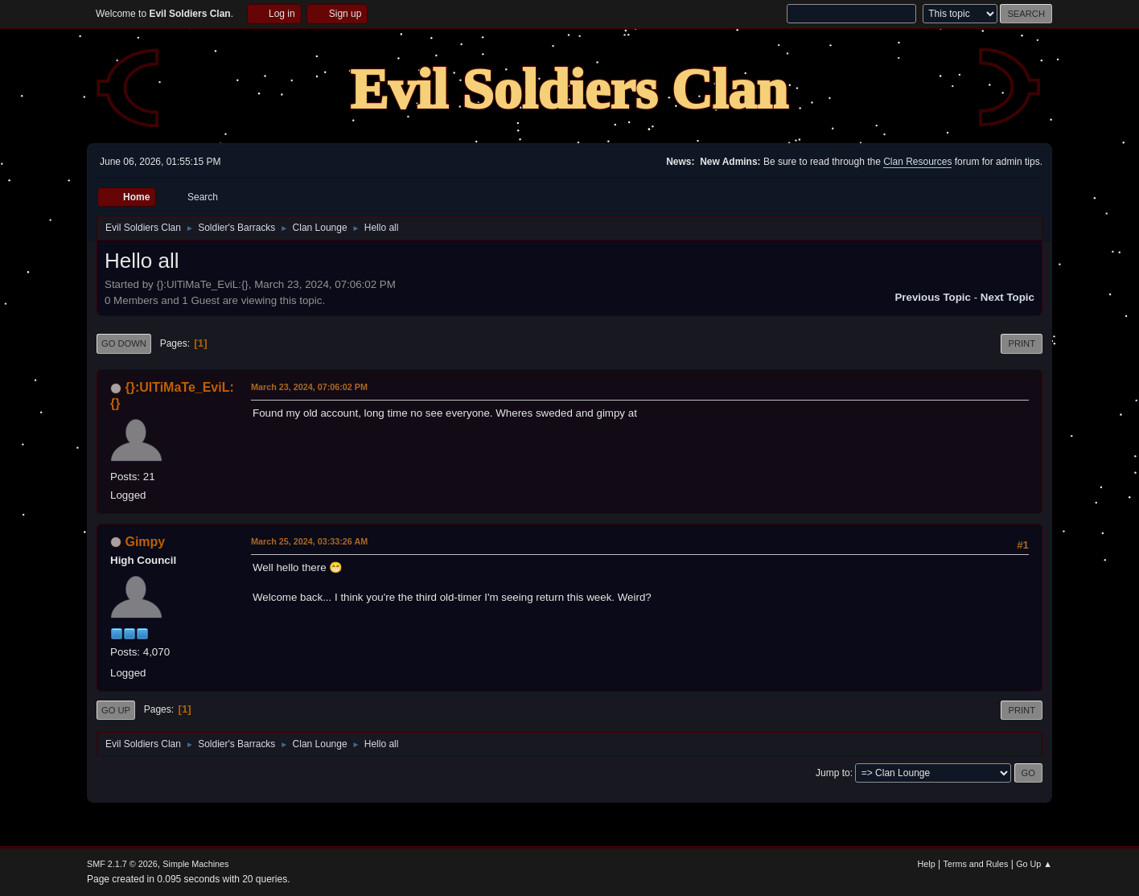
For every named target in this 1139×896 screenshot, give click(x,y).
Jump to (833, 773)
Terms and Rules (976, 864)
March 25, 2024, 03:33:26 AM (309, 541)
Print (1021, 343)
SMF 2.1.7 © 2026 (122, 864)
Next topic (1007, 297)
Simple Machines (195, 864)
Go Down (123, 343)
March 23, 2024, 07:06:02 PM (309, 387)
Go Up (115, 710)
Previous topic (932, 297)
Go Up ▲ (1034, 864)
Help (926, 864)
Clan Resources (917, 161)
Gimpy (145, 542)
